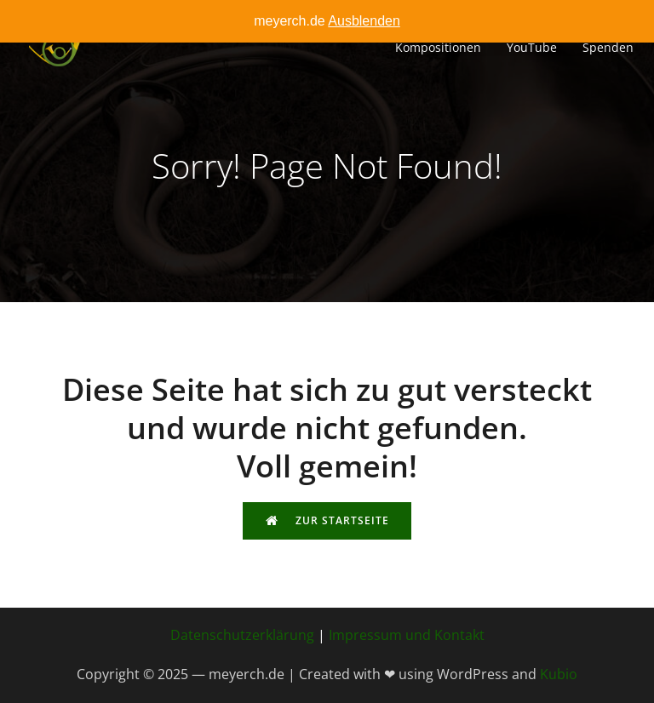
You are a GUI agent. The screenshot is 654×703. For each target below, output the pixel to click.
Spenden (608, 47)
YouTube (532, 47)
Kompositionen (438, 47)
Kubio (558, 674)
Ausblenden (364, 21)
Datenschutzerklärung (242, 635)
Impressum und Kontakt (407, 635)
